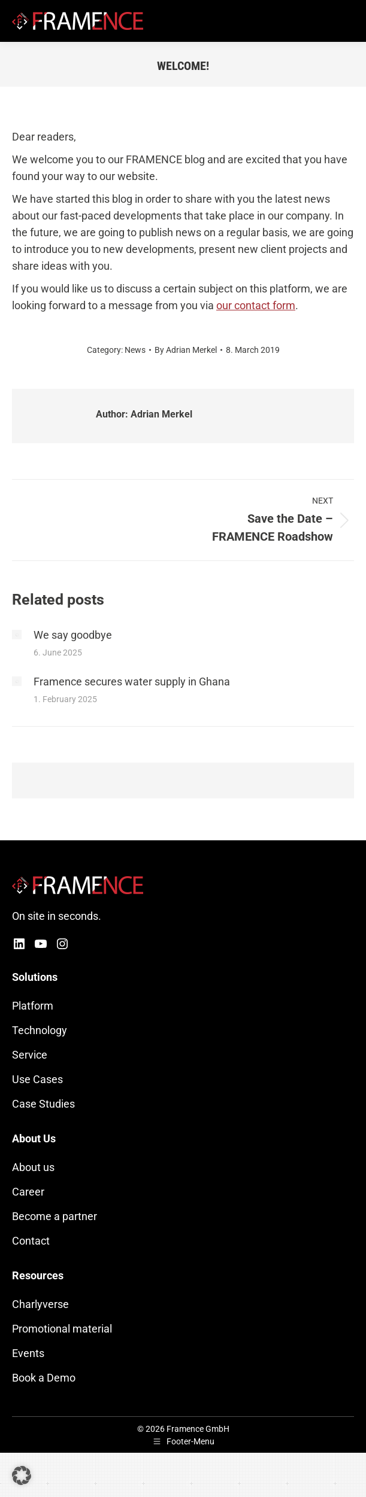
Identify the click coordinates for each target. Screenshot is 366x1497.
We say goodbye (73, 635)
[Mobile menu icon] (347, 21)
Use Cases (37, 1079)
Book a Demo (43, 1377)
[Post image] (17, 634)
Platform (32, 1005)
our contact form (255, 305)
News (135, 350)
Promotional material (62, 1328)
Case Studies (43, 1103)
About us (33, 1167)
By (186, 350)
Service (29, 1054)
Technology (39, 1030)
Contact (31, 1240)
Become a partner (54, 1216)
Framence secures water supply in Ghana (132, 681)
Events (28, 1353)
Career (28, 1191)
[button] (21, 1475)
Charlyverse (40, 1304)
